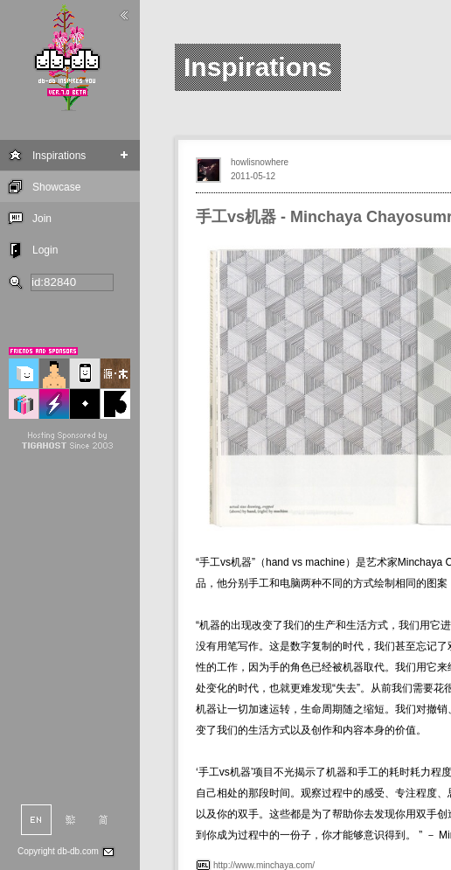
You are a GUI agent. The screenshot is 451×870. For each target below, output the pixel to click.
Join (42, 218)
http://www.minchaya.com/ (264, 865)
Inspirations (59, 156)
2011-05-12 (253, 176)
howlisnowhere (259, 162)
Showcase (56, 187)
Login (45, 250)
